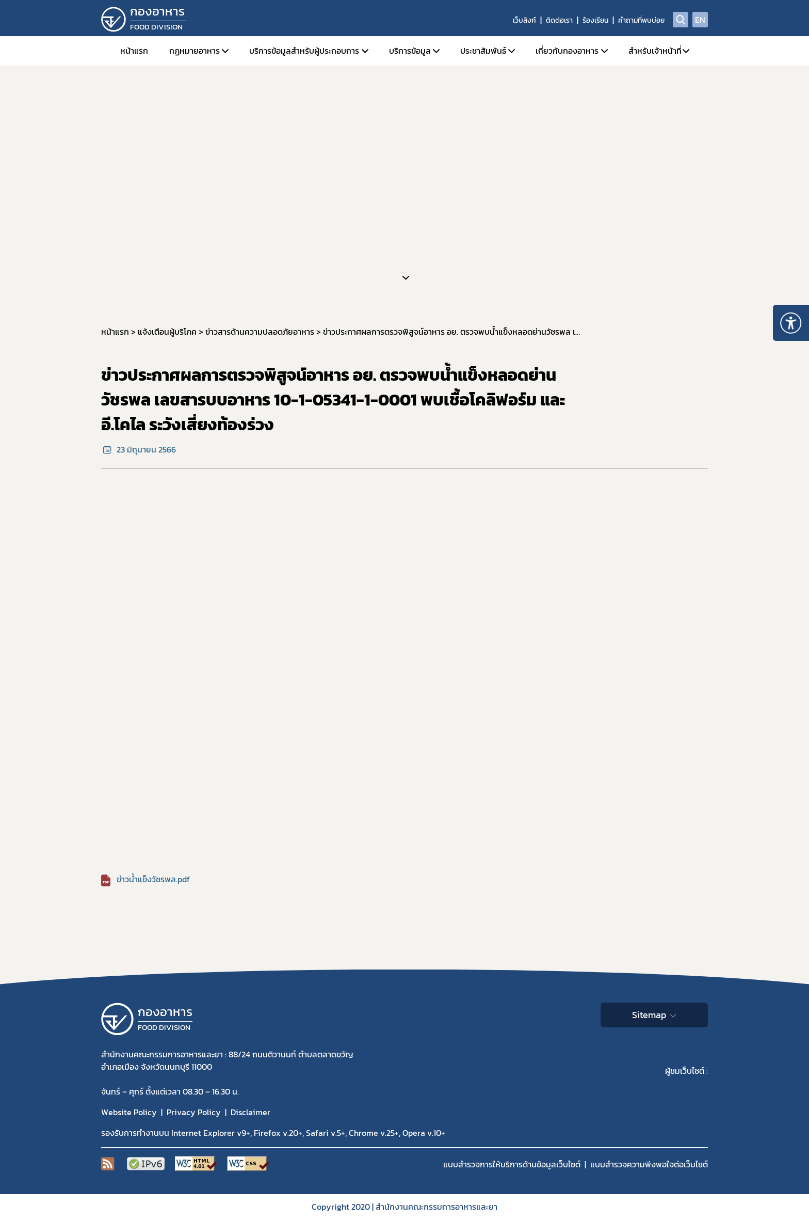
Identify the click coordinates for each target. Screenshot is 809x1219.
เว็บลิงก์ (524, 20)
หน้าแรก (134, 50)
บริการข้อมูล (410, 50)
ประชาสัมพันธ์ (483, 50)
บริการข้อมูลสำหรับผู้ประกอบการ (304, 50)
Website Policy (129, 1112)
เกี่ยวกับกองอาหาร (567, 50)
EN (700, 19)
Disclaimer (250, 1112)
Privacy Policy (194, 1112)
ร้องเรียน (595, 20)
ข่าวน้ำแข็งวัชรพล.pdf (153, 879)
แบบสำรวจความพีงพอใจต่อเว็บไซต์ (649, 1164)
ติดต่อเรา (559, 20)
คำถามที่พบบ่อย (641, 20)
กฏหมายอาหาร (194, 50)
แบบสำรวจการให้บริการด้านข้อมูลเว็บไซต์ (511, 1164)
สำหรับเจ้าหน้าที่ (655, 50)
